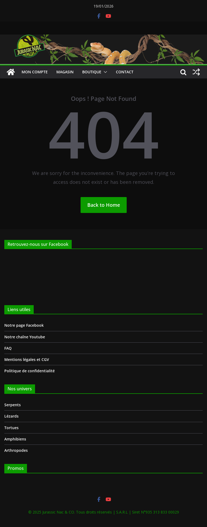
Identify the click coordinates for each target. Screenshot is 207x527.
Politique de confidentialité (29, 370)
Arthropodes (16, 450)
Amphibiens (15, 439)
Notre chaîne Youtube (24, 336)
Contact (124, 71)
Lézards (11, 416)
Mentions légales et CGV (26, 359)
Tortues (11, 427)
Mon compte (35, 71)
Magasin (65, 71)
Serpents (12, 404)
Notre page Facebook (24, 325)
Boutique (91, 71)
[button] (104, 72)
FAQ (8, 348)
